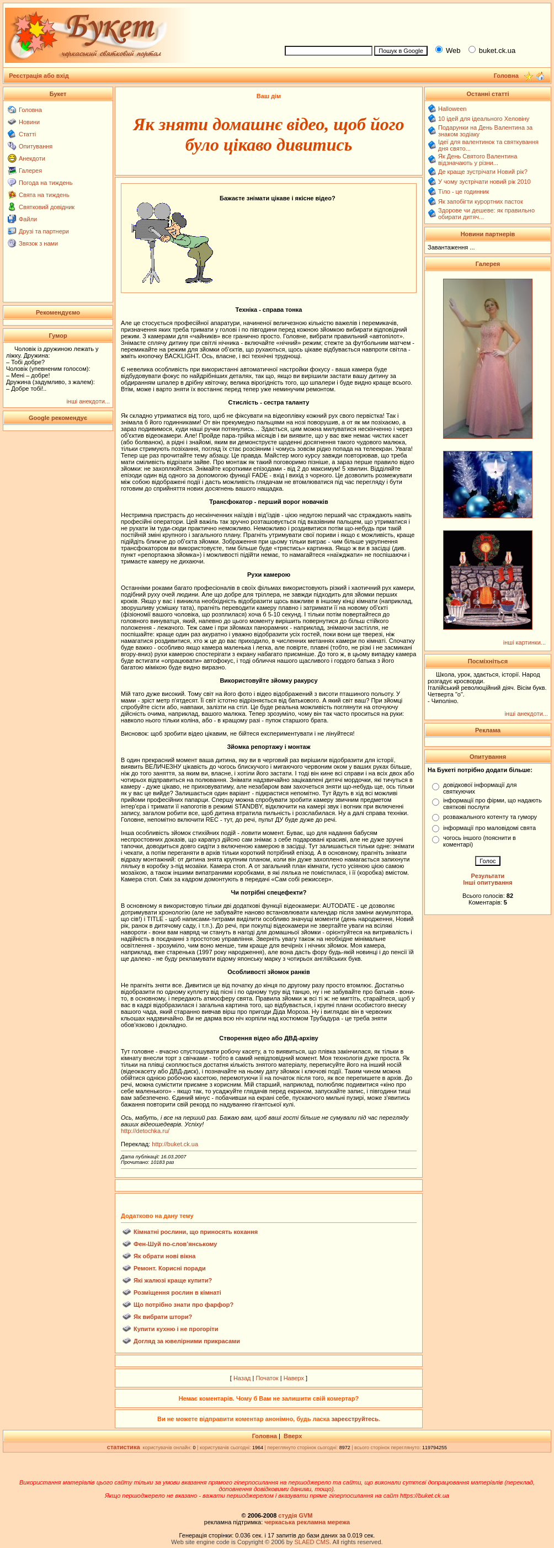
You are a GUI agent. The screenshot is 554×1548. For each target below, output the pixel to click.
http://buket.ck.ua (175, 1144)
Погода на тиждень (45, 182)
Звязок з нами (38, 243)
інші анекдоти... (88, 401)
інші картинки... (524, 642)
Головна (30, 110)
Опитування (35, 146)
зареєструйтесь (355, 1419)
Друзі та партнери (44, 231)
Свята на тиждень (44, 194)
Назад (242, 1378)
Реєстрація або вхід (39, 75)
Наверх (294, 1378)
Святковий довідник (46, 207)
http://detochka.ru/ (145, 1130)
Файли (28, 219)
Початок (266, 1378)
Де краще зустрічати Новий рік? (483, 171)
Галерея (30, 170)
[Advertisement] (413, 22)
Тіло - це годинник (463, 191)
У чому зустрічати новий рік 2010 (484, 181)
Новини (29, 122)
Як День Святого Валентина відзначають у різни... (477, 159)
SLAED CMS (311, 1542)
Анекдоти (32, 158)
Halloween (452, 108)
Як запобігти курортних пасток (480, 201)
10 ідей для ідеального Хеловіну (483, 118)
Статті (27, 134)
